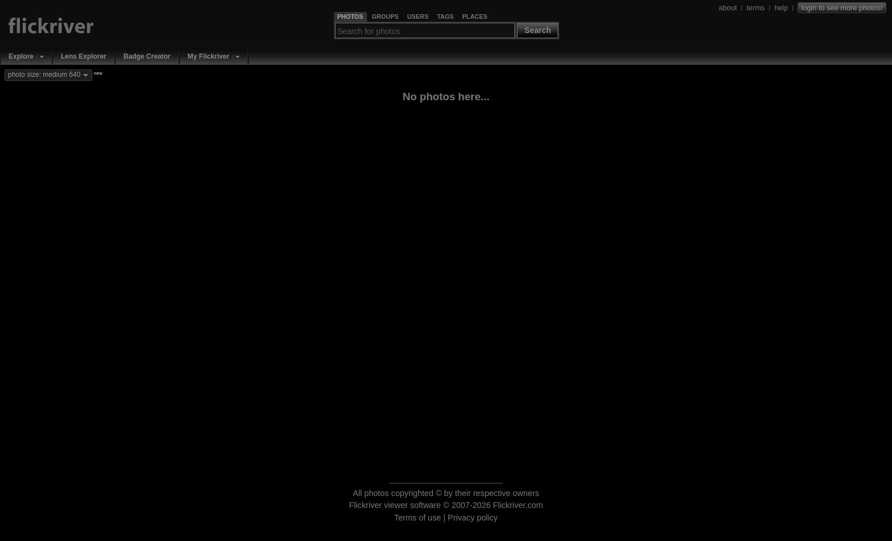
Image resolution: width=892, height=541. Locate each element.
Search (538, 30)
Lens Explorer (83, 56)
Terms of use (417, 517)
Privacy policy (473, 517)
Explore (21, 56)
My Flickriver (208, 56)
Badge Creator (147, 56)
